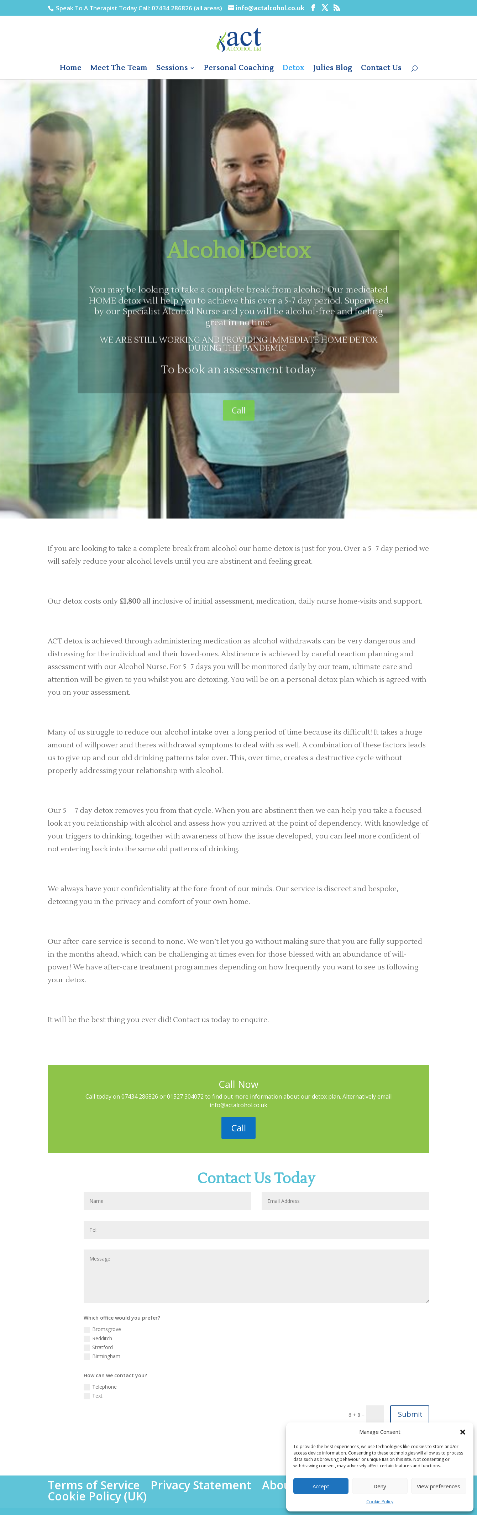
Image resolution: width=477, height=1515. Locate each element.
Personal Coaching (239, 69)
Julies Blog (332, 69)
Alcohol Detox (239, 280)
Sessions (172, 69)
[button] (462, 1432)
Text (93, 1395)
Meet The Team (118, 69)
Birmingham (102, 1356)
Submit (410, 1414)
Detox (293, 69)
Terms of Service (94, 1485)
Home (71, 69)
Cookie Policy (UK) (97, 1496)
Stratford (98, 1347)
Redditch (98, 1338)
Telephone (100, 1386)
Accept (321, 1486)
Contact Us (381, 69)
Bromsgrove (102, 1329)
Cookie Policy (379, 1502)
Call (239, 439)
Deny (379, 1486)
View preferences (438, 1486)
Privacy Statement (201, 1485)
